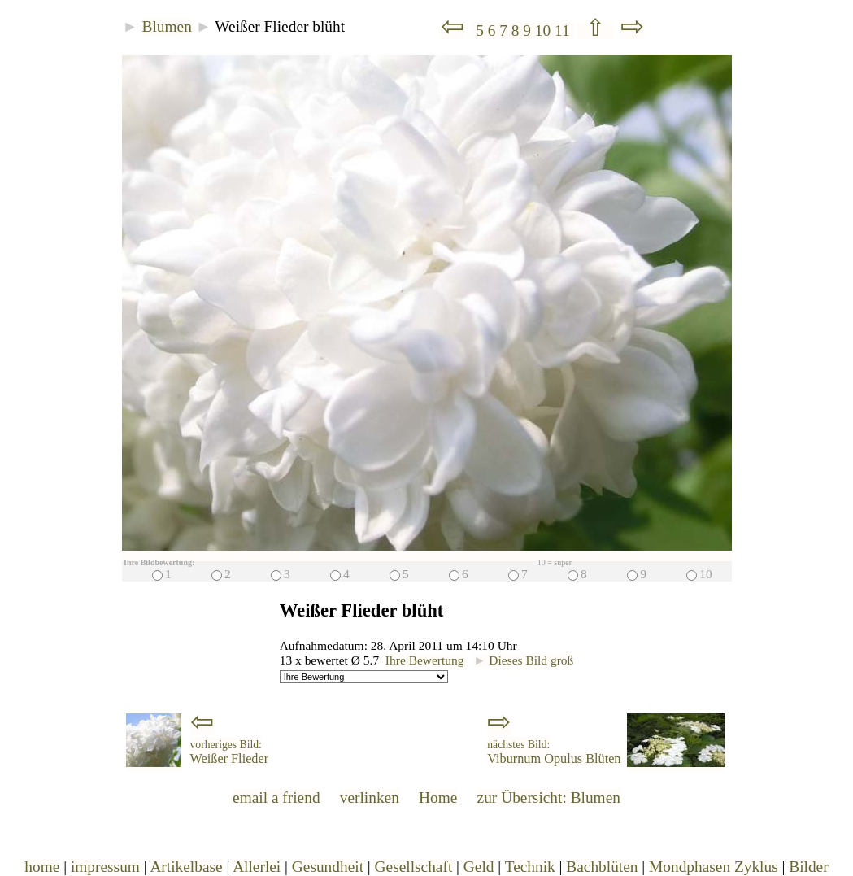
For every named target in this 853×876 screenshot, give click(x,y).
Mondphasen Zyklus (713, 866)
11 (564, 30)
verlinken (369, 797)
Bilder (808, 866)
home (41, 866)
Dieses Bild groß (523, 660)
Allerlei (257, 866)
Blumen (167, 26)
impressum (105, 866)
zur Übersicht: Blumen (548, 797)
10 (545, 30)
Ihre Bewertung (424, 660)
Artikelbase (186, 866)
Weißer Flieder (229, 752)
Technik (530, 866)
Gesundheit (327, 866)
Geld (478, 866)
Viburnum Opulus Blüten (553, 752)
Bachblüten (602, 866)
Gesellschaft (414, 866)
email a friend (276, 797)
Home (438, 797)
